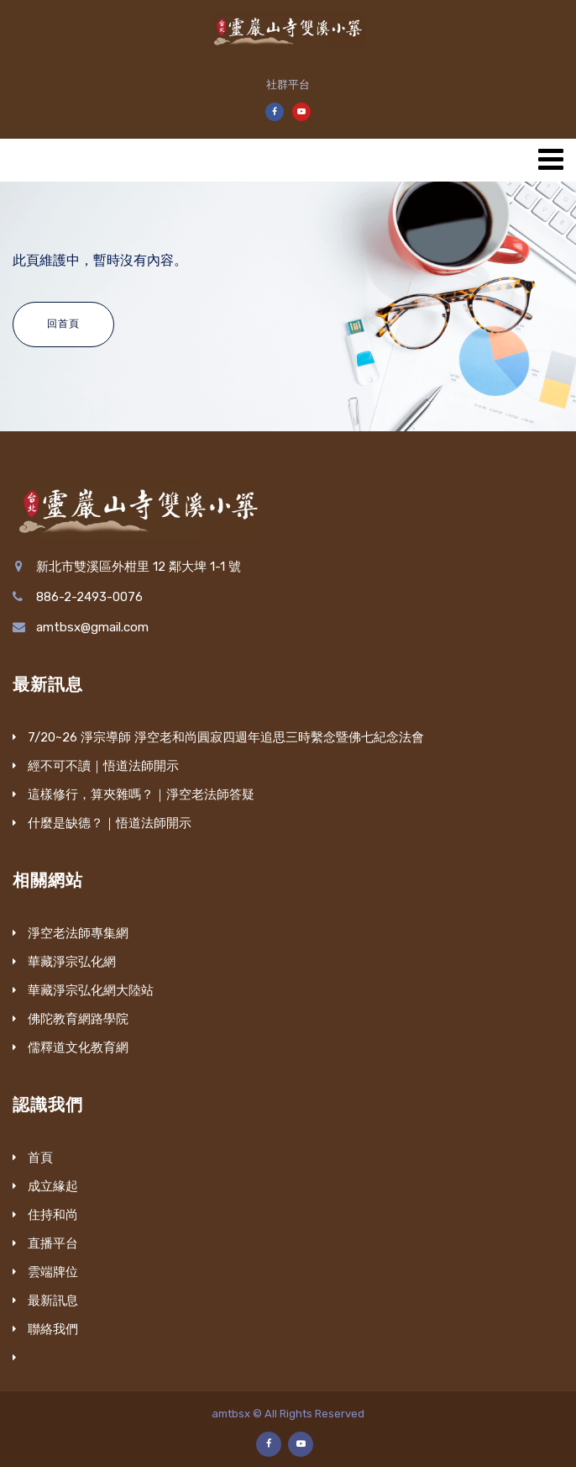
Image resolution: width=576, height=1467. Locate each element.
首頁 (40, 1157)
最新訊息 (53, 1300)
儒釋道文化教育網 (78, 1047)
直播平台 (53, 1243)
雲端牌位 (53, 1272)
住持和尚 (53, 1214)
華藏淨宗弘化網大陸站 (91, 990)
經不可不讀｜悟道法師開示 (103, 765)
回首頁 (63, 324)
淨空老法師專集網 (78, 933)
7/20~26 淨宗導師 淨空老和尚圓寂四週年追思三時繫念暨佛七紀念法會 (226, 737)
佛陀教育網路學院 (78, 1018)
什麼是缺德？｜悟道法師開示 (109, 823)
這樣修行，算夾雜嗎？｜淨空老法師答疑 (141, 794)
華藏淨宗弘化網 (72, 961)
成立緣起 (53, 1186)
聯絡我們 (53, 1329)
